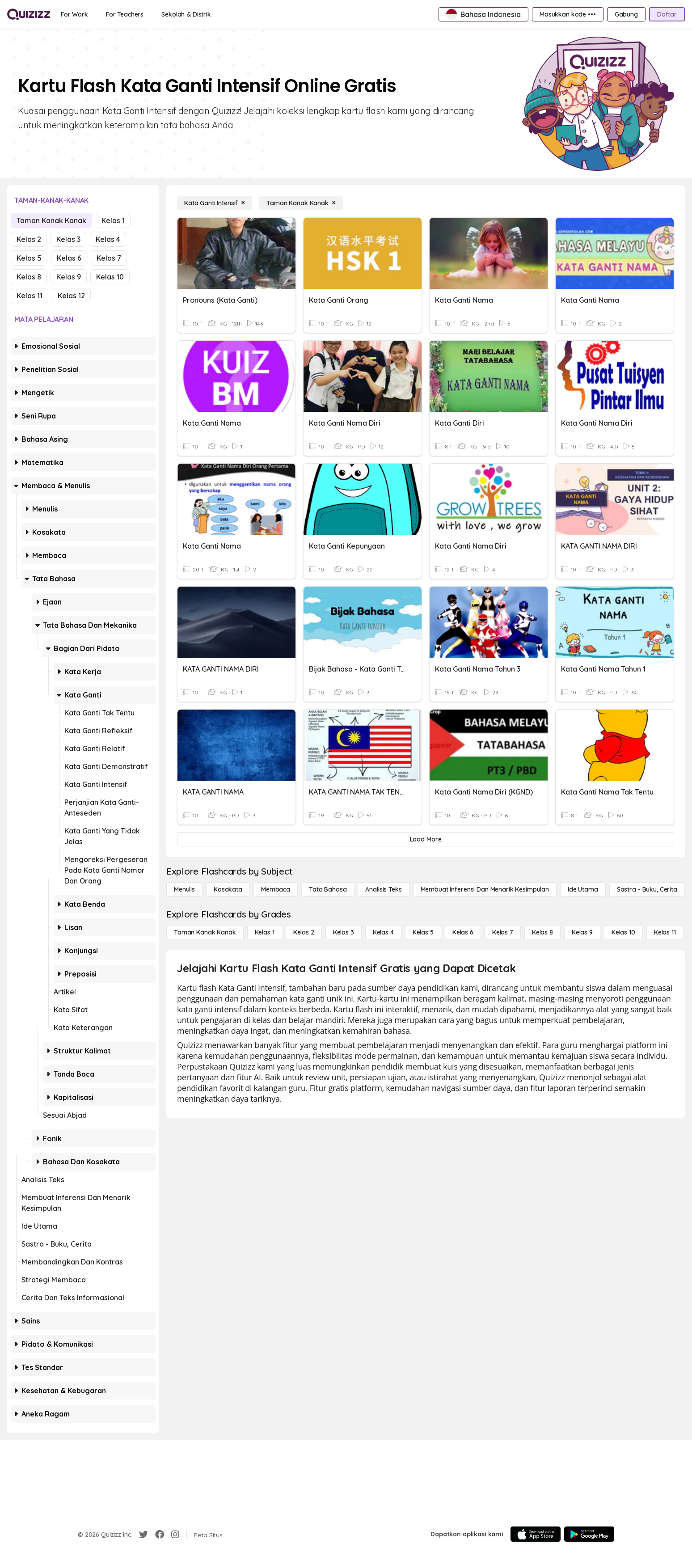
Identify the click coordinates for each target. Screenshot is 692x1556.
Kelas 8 (29, 276)
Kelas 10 (110, 276)
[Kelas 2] (304, 932)
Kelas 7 (109, 258)
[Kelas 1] (264, 932)
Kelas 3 (68, 239)
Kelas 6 (69, 258)
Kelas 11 (29, 295)
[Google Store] (589, 1534)
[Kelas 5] (423, 932)
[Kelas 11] (665, 932)
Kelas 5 (29, 258)
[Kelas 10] (623, 932)
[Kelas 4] (383, 932)
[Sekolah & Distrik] (186, 14)
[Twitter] (143, 1534)
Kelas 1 (113, 220)
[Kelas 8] (542, 932)
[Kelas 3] (343, 932)
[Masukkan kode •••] (567, 14)
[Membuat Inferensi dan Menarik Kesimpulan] (485, 889)
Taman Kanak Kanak (51, 220)
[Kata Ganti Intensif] (214, 203)
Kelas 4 (108, 239)
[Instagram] (175, 1534)
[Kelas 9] (582, 932)
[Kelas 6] (463, 932)
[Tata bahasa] (327, 889)
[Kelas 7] (503, 932)
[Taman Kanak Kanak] (301, 203)
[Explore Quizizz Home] (28, 14)
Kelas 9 (68, 276)
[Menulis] (184, 889)
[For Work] (74, 14)
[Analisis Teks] (383, 889)
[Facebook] (159, 1534)
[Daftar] (667, 14)
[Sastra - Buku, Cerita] (647, 889)
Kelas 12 (71, 295)
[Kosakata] (228, 889)
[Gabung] (626, 14)
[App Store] (536, 1534)
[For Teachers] (125, 14)
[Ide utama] (583, 889)
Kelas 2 (29, 239)
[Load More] (425, 839)
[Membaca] (275, 889)
